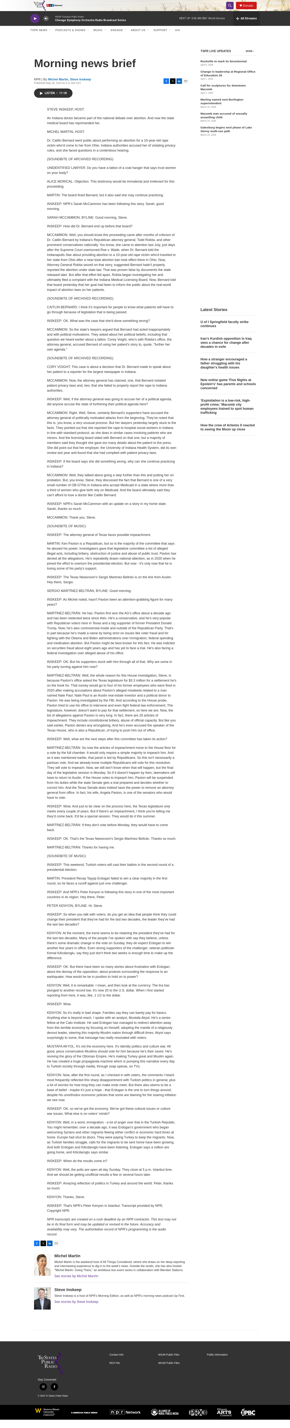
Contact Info (116, 1363)
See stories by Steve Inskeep (76, 1310)
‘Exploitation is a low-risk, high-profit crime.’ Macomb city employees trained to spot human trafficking (227, 255)
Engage (117, 38)
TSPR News (38, 38)
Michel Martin (58, 87)
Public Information (217, 1363)
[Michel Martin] (42, 1273)
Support (160, 38)
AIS (177, 38)
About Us (138, 38)
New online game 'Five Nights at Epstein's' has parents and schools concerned (228, 232)
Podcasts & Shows (70, 38)
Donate (250, 10)
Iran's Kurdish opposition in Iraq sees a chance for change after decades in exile (226, 191)
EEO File (114, 1371)
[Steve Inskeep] (42, 1307)
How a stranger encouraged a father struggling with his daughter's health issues (223, 212)
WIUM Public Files (168, 1363)
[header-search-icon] (231, 9)
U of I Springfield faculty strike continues (224, 172)
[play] (35, 27)
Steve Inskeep (80, 87)
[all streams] (246, 26)
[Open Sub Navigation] (50, 38)
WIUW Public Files (169, 1371)
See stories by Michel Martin (76, 1284)
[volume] (46, 27)
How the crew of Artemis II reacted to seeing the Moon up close (227, 276)
